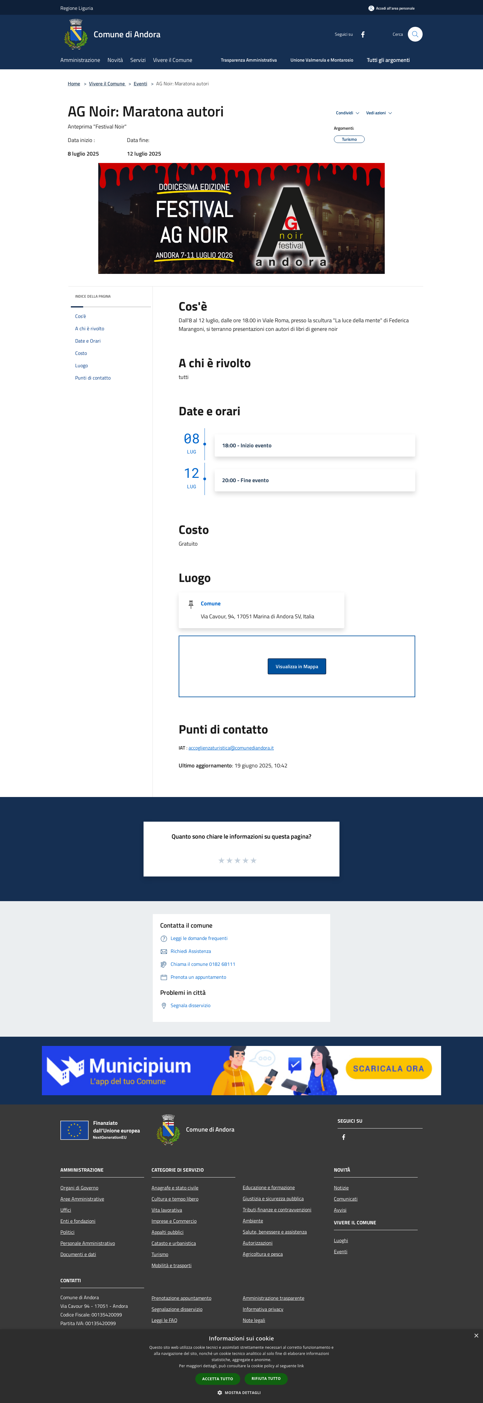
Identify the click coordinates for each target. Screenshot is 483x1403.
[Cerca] (415, 34)
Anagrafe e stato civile (175, 1187)
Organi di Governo (79, 1187)
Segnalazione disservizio (177, 1309)
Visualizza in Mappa (297, 666)
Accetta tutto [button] (217, 1378)
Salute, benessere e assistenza (275, 1231)
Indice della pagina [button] (93, 296)
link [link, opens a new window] (301, 1365)
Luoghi (341, 1240)
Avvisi (340, 1210)
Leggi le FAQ (164, 1320)
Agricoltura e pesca (263, 1254)
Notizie (341, 1187)
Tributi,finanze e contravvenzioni (277, 1209)
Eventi (140, 83)
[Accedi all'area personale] (391, 8)
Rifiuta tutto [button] (266, 1378)
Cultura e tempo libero (175, 1198)
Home (74, 83)
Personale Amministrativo (87, 1243)
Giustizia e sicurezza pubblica (273, 1198)
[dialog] (241, 1366)
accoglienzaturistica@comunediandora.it (231, 747)
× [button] (476, 1336)
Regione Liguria (76, 8)
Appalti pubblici (168, 1232)
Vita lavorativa (167, 1210)
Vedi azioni (380, 113)
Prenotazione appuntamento (181, 1298)
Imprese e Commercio (174, 1221)
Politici (67, 1232)
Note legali (254, 1320)
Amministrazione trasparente (273, 1298)
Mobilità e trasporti (172, 1265)
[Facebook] (360, 34)
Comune (211, 603)
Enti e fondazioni (77, 1221)
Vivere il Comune (107, 83)
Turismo (160, 1254)
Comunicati (346, 1198)
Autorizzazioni (258, 1242)
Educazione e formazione (269, 1187)
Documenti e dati (78, 1254)
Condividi (348, 113)
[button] (241, 1392)
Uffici (65, 1210)
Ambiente (253, 1220)
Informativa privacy (263, 1309)
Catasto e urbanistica (174, 1243)
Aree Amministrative (82, 1198)
